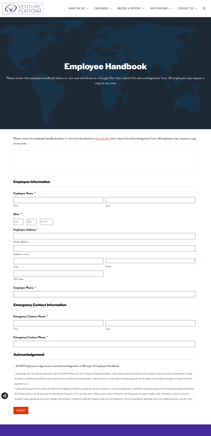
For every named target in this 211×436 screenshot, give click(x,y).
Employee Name (24, 193)
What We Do (80, 8)
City (16, 266)
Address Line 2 (21, 254)
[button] (204, 8)
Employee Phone (24, 287)
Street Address (21, 241)
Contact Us (189, 8)
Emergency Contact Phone (30, 337)
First (16, 205)
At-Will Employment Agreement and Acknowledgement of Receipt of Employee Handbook (67, 366)
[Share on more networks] (4, 395)
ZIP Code (18, 279)
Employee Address (25, 229)
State (108, 266)
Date (17, 214)
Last (108, 205)
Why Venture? (162, 8)
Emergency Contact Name (30, 316)
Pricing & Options (132, 8)
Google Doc (103, 138)
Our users (104, 8)
